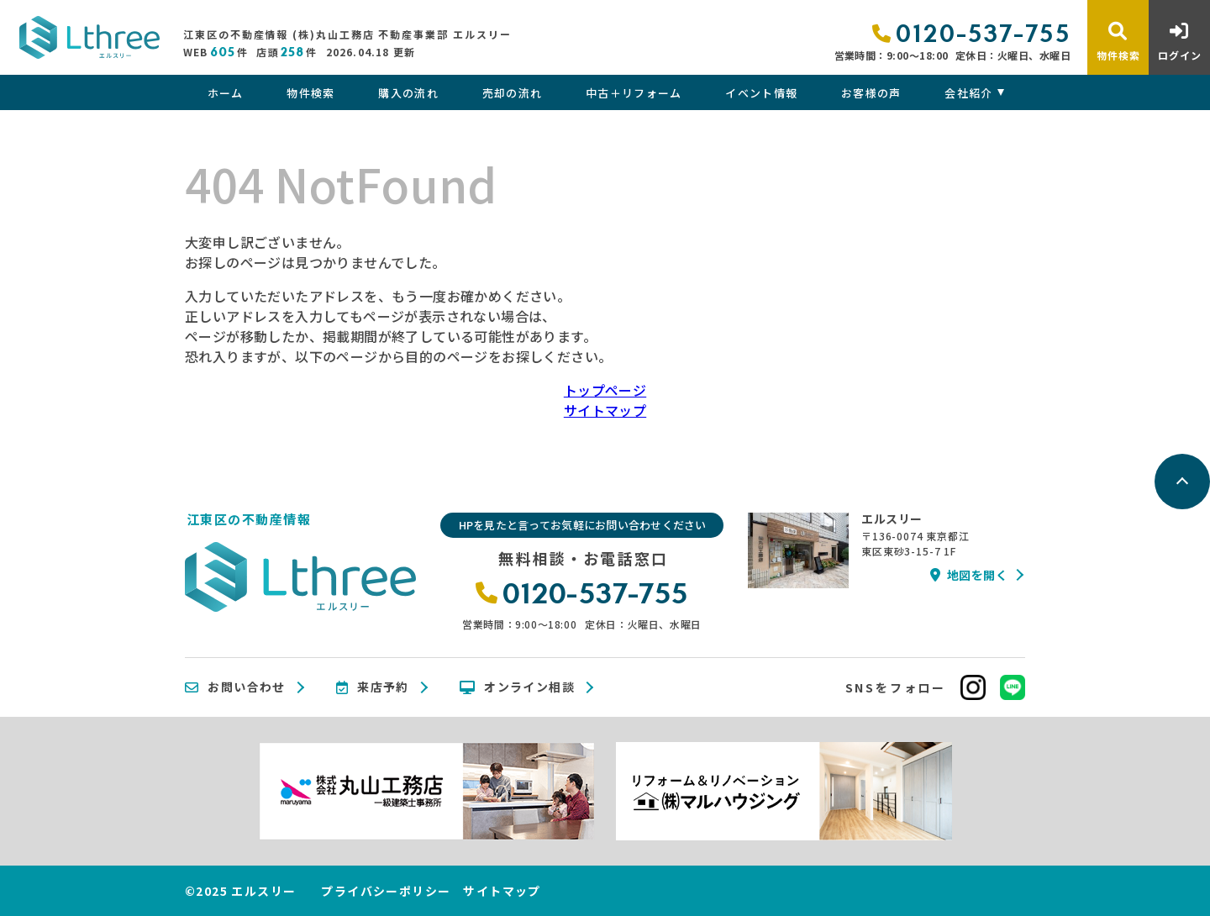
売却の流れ (512, 93)
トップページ (605, 390)
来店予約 (372, 687)
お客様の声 (871, 93)
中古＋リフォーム (633, 93)
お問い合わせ (235, 687)
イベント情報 (761, 93)
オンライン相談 (517, 687)
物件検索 (310, 93)
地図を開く (968, 574)
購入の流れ (408, 93)
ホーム (226, 93)
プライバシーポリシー (385, 891)
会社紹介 (968, 93)
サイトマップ (605, 410)
